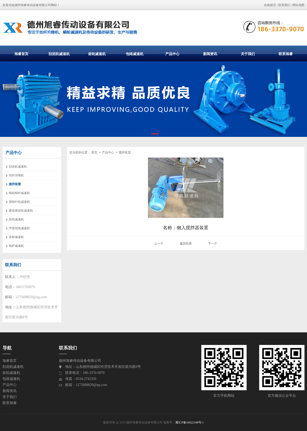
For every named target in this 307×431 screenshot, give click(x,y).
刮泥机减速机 (59, 54)
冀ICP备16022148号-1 (189, 422)
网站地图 (298, 5)
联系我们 (284, 5)
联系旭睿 (286, 54)
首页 (94, 152)
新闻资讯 (210, 54)
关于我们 (248, 54)
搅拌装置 (125, 152)
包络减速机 (134, 54)
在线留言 (270, 5)
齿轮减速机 (97, 54)
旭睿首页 (21, 54)
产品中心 (172, 54)
